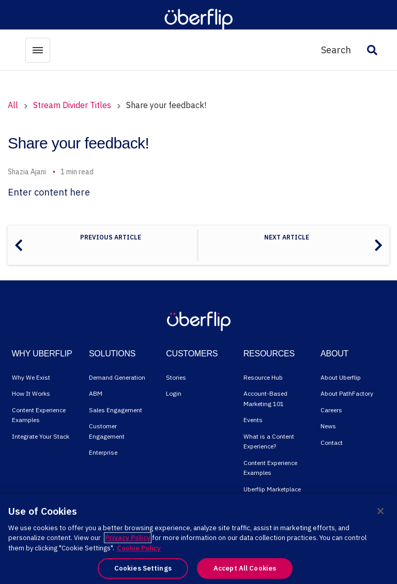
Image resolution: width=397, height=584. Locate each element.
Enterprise (103, 452)
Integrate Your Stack (40, 436)
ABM (95, 393)
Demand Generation (117, 377)
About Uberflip (340, 377)
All (13, 105)
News (328, 426)
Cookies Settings (143, 568)
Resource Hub (263, 377)
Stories (176, 377)
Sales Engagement (115, 410)
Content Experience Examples (39, 415)
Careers (331, 410)
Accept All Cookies (244, 568)
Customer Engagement (107, 431)
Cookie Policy (139, 548)
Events (253, 420)
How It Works (31, 393)
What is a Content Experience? (268, 441)
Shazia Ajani (27, 171)
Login (173, 393)
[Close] (380, 511)
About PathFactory (346, 393)
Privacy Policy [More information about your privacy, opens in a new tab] (127, 537)
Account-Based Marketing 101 (265, 399)
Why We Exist (31, 377)
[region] (198, 539)
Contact (331, 442)
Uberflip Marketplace (272, 489)
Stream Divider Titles (72, 105)
